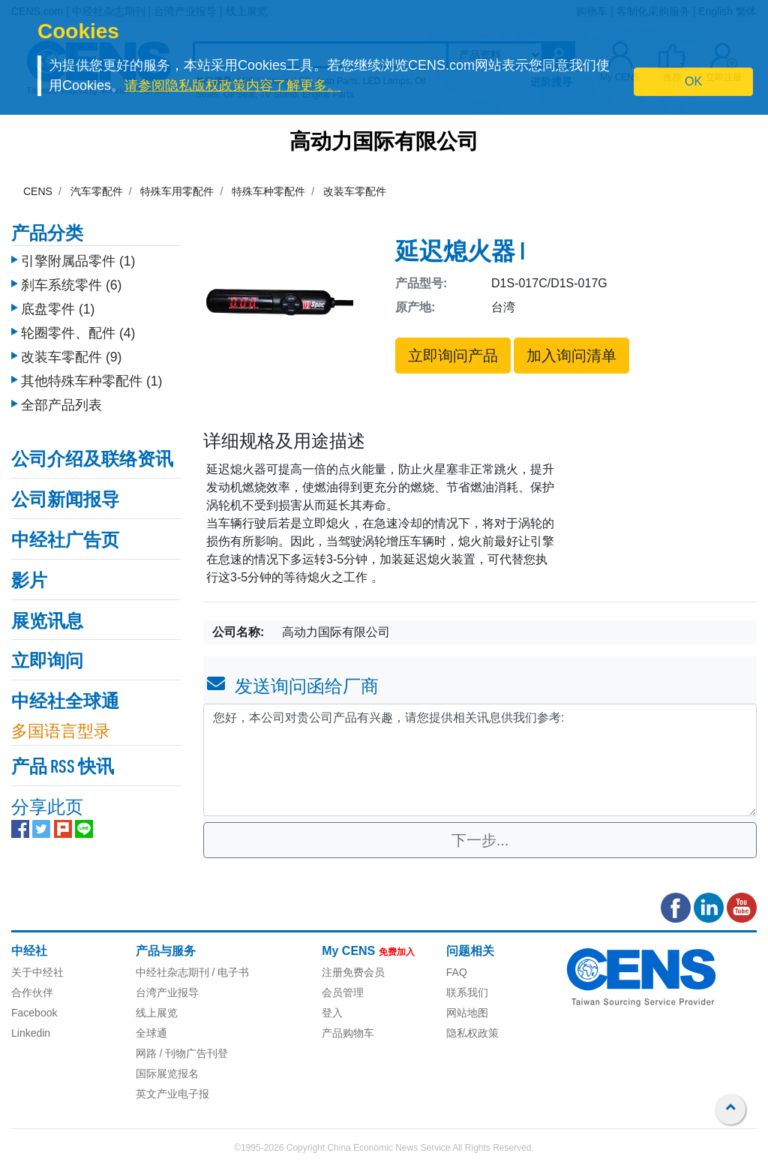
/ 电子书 (229, 972)
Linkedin (30, 1033)
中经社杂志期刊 (172, 972)
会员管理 (343, 992)
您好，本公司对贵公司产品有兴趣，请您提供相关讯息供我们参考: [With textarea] (480, 760)
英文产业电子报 (172, 1094)
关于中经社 (37, 972)
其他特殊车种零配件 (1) (91, 377)
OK (693, 81)
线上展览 (157, 1013)
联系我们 (467, 992)
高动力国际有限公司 (384, 143)
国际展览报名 (167, 1073)
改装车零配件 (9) (71, 353)
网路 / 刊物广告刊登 (182, 1053)
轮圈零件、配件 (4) (78, 329)
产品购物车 (348, 1033)
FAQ (456, 972)
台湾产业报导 (167, 992)
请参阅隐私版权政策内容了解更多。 (232, 85)
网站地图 (467, 1013)
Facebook (34, 1013)
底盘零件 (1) (57, 305)
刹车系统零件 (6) (71, 281)
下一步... (480, 840)
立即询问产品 (453, 355)
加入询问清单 (571, 355)
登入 (332, 1013)
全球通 (151, 1033)
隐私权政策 (472, 1033)
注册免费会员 (353, 972)
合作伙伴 (32, 992)
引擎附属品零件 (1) (78, 257)
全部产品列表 (61, 401)
